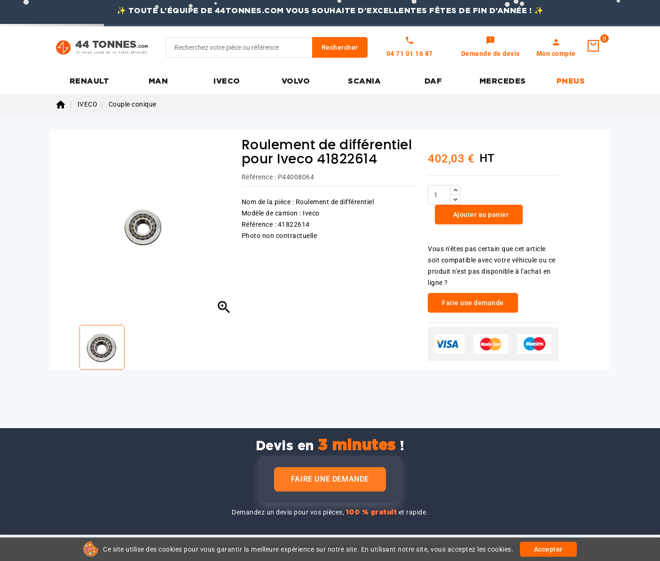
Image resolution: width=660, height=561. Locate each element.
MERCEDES (502, 81)
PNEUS (571, 81)
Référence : (259, 177)
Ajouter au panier (480, 214)
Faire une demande (330, 479)
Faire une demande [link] (473, 303)
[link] (490, 47)
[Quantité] (439, 195)
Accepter (548, 549)
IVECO (226, 81)
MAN (158, 81)
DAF (433, 81)
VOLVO (296, 81)
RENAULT (90, 81)
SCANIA (364, 81)
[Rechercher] (266, 47)
